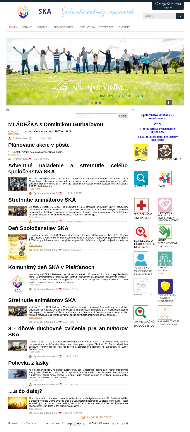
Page (70, 423)
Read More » (14, 134)
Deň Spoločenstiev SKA (38, 228)
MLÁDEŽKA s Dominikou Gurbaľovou (55, 124)
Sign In (168, 7)
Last (123, 423)
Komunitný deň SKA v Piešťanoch (51, 267)
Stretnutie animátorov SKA (42, 200)
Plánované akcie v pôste (39, 145)
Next (114, 423)
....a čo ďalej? (25, 391)
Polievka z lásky (28, 363)
